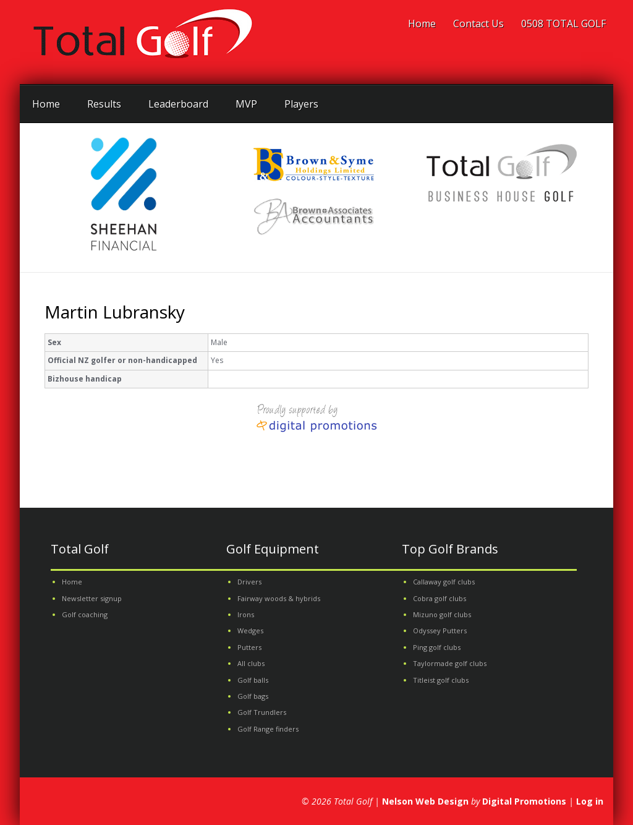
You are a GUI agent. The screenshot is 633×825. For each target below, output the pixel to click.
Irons (245, 614)
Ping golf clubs (437, 647)
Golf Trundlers (261, 712)
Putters (249, 647)
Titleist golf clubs (441, 680)
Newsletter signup (92, 598)
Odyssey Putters (440, 630)
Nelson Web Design (425, 801)
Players (301, 104)
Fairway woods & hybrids (278, 598)
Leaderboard (178, 104)
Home (422, 23)
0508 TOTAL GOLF (563, 23)
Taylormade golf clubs (449, 663)
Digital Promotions (524, 801)
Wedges (250, 630)
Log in (589, 801)
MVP (246, 104)
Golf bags (252, 696)
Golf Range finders (268, 728)
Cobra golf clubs (439, 598)
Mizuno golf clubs (442, 614)
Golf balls (252, 680)
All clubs (251, 663)
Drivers (249, 581)
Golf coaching (85, 614)
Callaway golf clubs (444, 581)
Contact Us (478, 23)
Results (104, 104)
